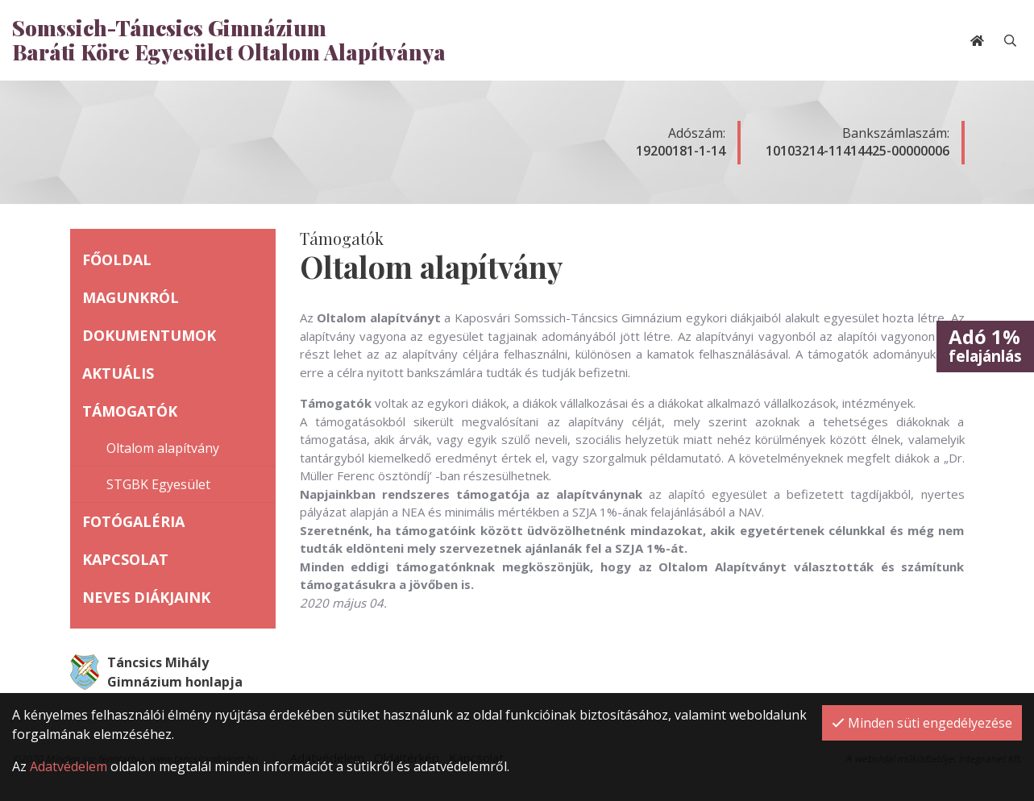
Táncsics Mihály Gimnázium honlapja (156, 672)
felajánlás (985, 345)
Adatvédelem (68, 766)
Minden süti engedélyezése (922, 723)
